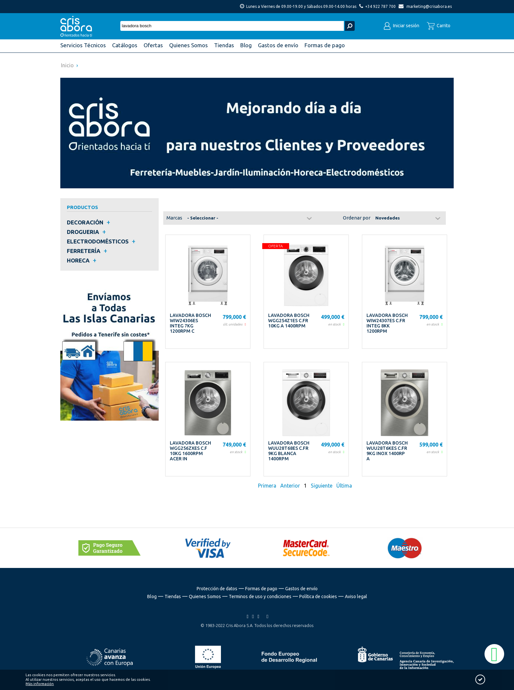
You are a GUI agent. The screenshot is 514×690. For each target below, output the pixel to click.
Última (344, 486)
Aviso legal (356, 596)
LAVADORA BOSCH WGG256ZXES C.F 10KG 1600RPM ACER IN (190, 450)
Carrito (438, 25)
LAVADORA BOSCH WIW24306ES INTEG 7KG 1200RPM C (190, 323)
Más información (40, 684)
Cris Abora (78, 26)
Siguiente (321, 486)
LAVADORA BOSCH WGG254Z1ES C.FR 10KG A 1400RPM (288, 320)
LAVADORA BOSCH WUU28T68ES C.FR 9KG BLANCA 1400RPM (288, 450)
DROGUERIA (83, 232)
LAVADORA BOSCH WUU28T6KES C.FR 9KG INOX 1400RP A (387, 450)
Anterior (290, 486)
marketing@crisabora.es (429, 6)
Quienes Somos (205, 596)
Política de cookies (318, 596)
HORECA (78, 260)
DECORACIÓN (85, 222)
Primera (268, 486)
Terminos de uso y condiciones (260, 596)
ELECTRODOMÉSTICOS (97, 241)
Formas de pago (261, 588)
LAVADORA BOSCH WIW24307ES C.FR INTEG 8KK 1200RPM (387, 323)
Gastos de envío (301, 588)
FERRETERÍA (83, 251)
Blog (152, 596)
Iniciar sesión (401, 25)
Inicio (67, 65)
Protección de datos (217, 588)
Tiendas (173, 596)
